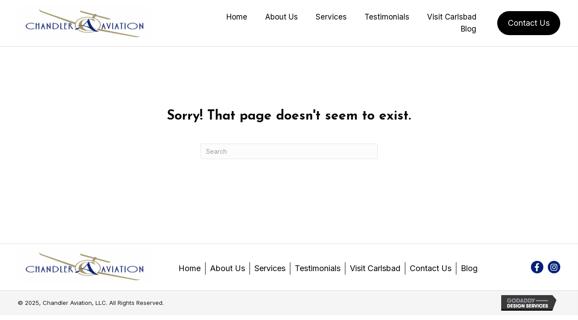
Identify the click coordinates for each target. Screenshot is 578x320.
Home (189, 268)
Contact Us (430, 268)
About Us (227, 268)
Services (269, 268)
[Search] (289, 151)
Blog (469, 268)
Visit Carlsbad (375, 268)
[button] (537, 267)
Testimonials (317, 268)
